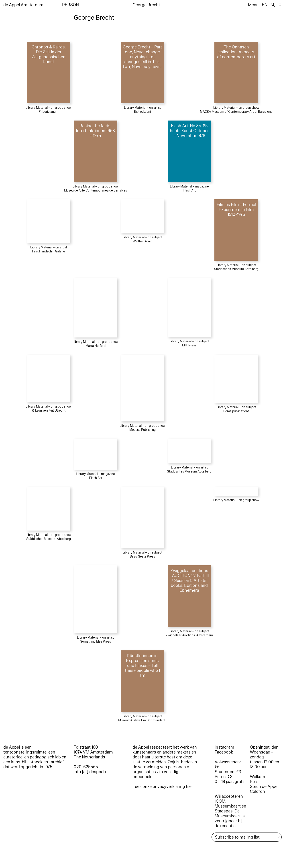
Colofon (257, 791)
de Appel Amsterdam (23, 5)
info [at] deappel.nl (91, 772)
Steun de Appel (264, 786)
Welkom (257, 777)
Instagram (224, 747)
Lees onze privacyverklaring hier (162, 786)
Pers (254, 782)
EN (264, 5)
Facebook (224, 752)
